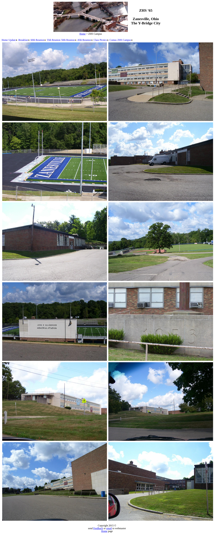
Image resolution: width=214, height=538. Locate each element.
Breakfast (23, 40)
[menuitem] (4, 40)
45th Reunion (84, 40)
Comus (113, 40)
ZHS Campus (124, 40)
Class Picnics (100, 40)
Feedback (98, 528)
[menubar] (67, 40)
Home (82, 34)
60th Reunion (37, 40)
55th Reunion (54, 40)
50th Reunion (68, 40)
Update (12, 40)
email (109, 528)
